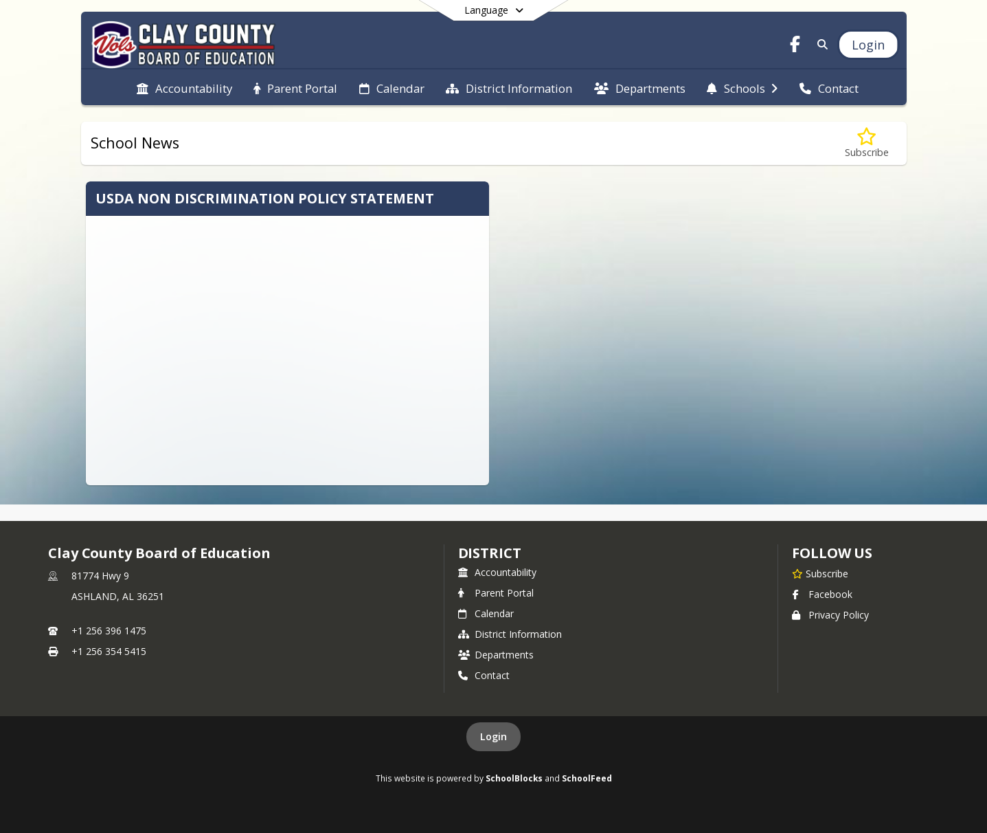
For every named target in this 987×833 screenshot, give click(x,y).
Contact (484, 675)
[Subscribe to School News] (867, 143)
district (489, 553)
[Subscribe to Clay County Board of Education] (820, 573)
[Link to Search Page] (820, 44)
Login (493, 736)
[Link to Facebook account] (794, 46)
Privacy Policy (830, 614)
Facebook (822, 594)
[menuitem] (184, 87)
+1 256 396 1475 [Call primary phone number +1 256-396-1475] (108, 630)
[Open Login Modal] (868, 45)
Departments (496, 654)
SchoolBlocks (514, 778)
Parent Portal (496, 592)
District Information (510, 634)
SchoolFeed (587, 778)
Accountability (497, 572)
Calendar (486, 613)
